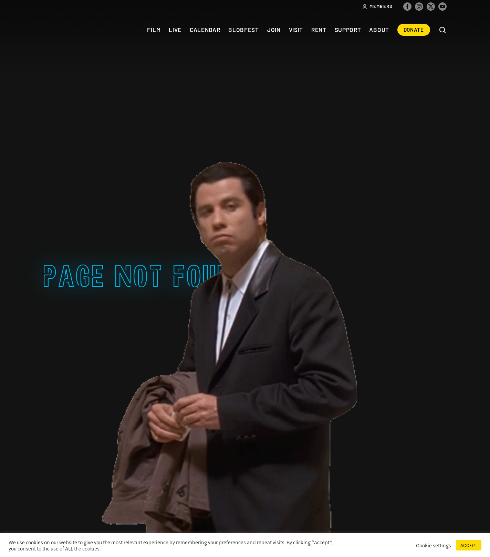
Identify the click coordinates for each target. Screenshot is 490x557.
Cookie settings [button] (433, 545)
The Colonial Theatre (69, 30)
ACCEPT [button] (468, 545)
